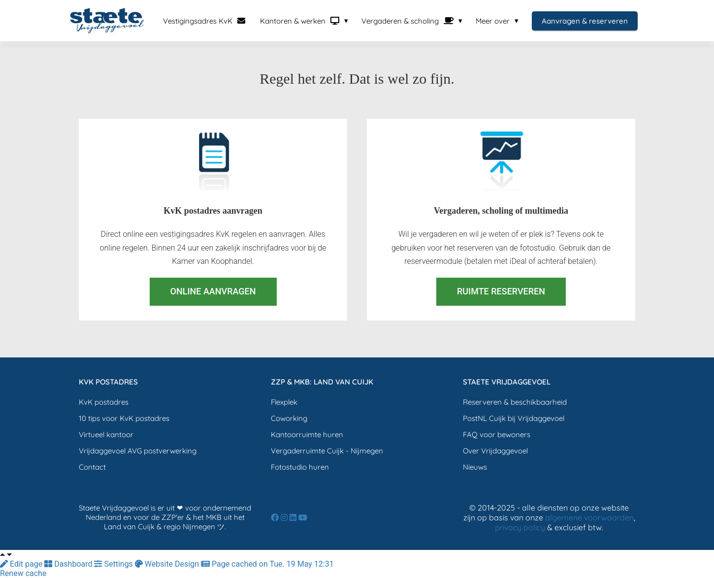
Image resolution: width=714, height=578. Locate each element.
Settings (114, 564)
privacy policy (520, 527)
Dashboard (69, 564)
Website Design (168, 564)
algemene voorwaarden (589, 517)
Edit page (22, 564)
